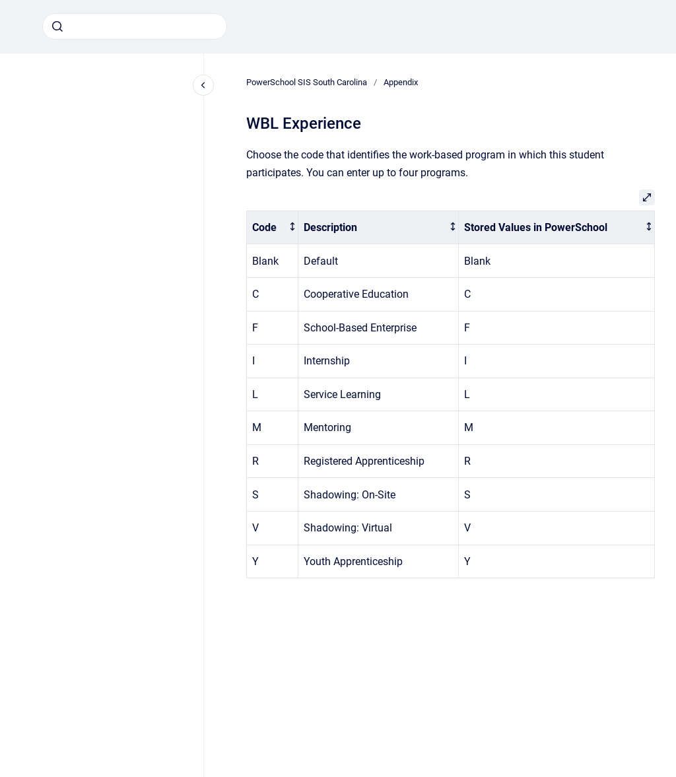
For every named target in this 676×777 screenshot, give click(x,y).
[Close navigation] (203, 85)
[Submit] (57, 26)
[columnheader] (272, 227)
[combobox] (134, 26)
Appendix (401, 82)
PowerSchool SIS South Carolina (306, 82)
